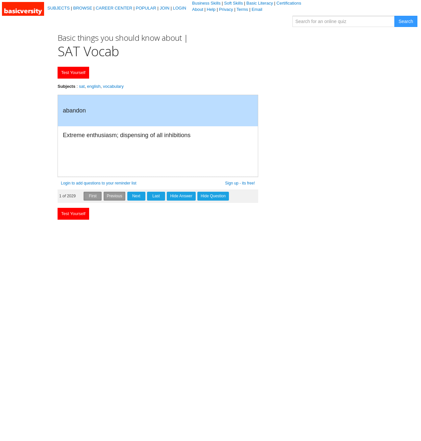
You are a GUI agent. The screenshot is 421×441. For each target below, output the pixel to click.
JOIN (165, 8)
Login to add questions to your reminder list (98, 183)
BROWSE (82, 8)
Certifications (289, 3)
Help (211, 9)
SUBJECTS (58, 8)
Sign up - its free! (240, 183)
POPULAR (146, 8)
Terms (242, 9)
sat (82, 86)
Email (257, 9)
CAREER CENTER (114, 8)
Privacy (226, 9)
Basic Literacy (259, 3)
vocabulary (113, 86)
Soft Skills (233, 3)
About (197, 9)
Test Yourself (73, 72)
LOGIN (179, 8)
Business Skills (206, 3)
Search (406, 21)
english (94, 86)
